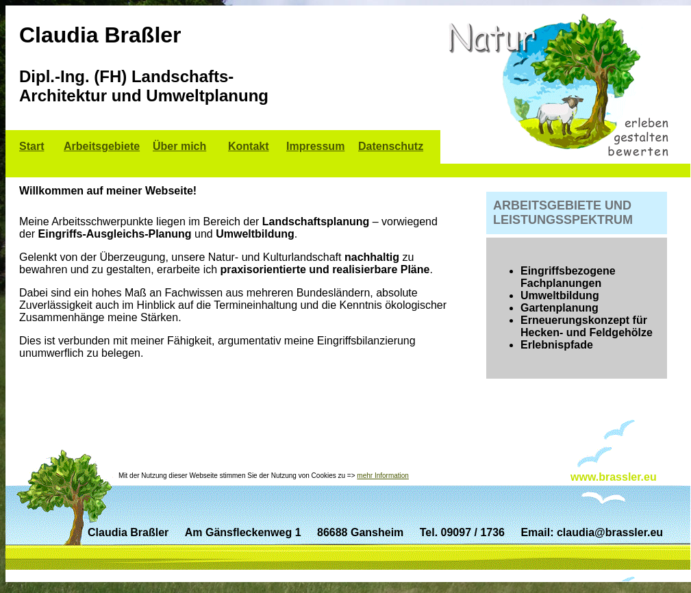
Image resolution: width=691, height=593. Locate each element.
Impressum (315, 146)
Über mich (179, 146)
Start (31, 146)
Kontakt (248, 146)
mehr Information (383, 475)
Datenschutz (390, 146)
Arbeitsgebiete (102, 146)
